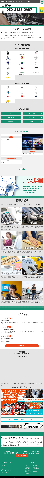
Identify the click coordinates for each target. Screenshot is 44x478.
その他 (32, 121)
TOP (26, 465)
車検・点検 (11, 117)
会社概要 (35, 467)
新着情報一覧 (21, 345)
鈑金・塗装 (32, 117)
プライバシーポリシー (37, 470)
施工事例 (35, 465)
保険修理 (10, 121)
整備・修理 (32, 113)
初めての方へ (28, 467)
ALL (11, 113)
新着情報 (35, 471)
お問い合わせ (36, 468)
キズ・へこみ (28, 471)
